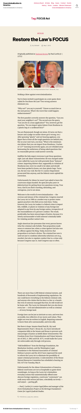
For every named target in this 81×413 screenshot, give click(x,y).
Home (50, 5)
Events (69, 3)
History (44, 5)
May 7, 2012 (47, 45)
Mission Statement (65, 5)
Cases (57, 3)
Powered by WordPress (39, 408)
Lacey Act (30, 397)
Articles (47, 3)
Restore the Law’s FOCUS (40, 39)
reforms (36, 397)
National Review (42, 54)
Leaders (55, 5)
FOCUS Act (23, 397)
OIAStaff (36, 45)
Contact (63, 3)
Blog (52, 3)
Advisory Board (39, 3)
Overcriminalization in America (12, 4)
